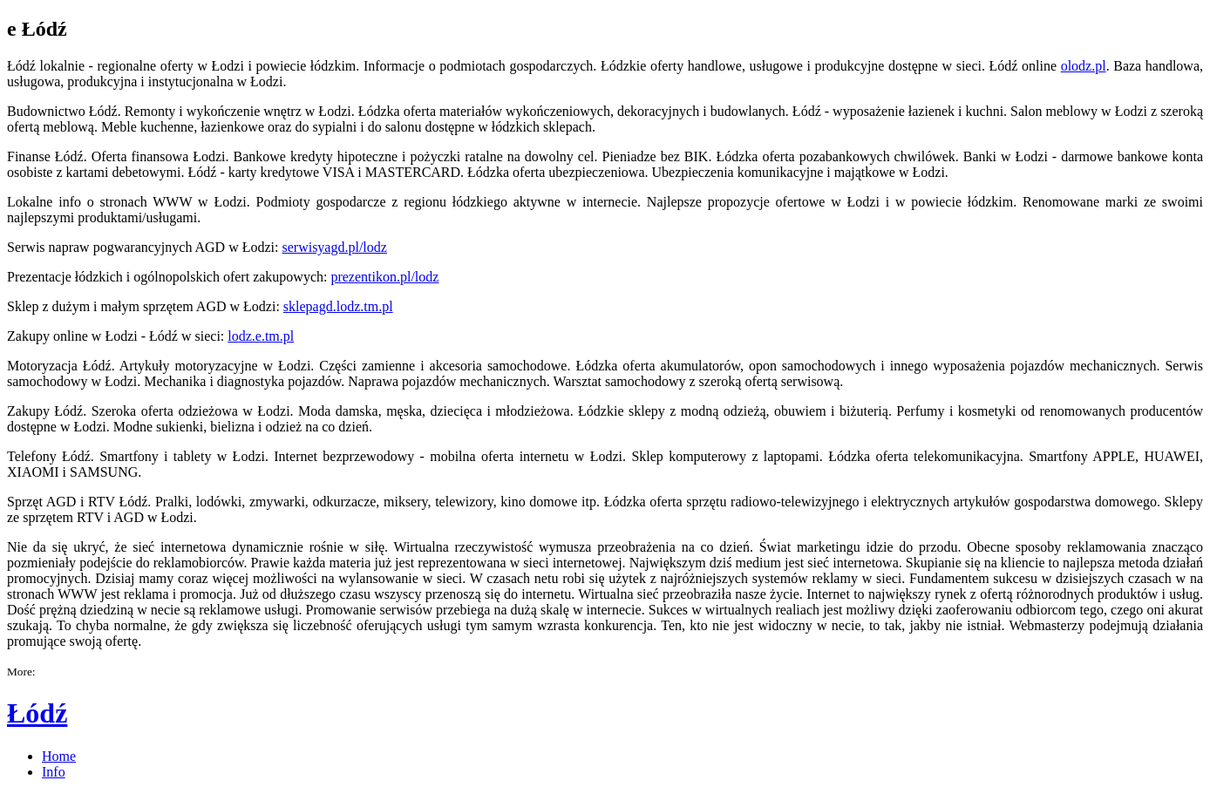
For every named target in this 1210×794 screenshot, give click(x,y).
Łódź (37, 713)
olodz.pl (1083, 65)
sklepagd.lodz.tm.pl (338, 306)
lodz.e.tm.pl (261, 336)
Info (53, 771)
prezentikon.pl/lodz (384, 276)
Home (59, 756)
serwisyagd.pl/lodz (334, 247)
